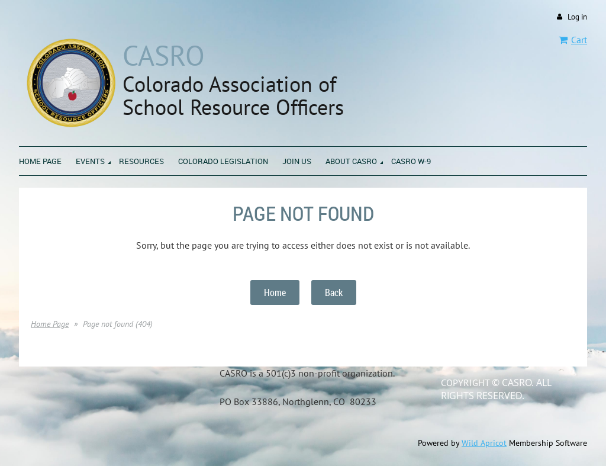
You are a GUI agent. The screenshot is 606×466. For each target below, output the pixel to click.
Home (275, 292)
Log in (577, 17)
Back (334, 292)
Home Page (50, 324)
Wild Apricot (484, 443)
